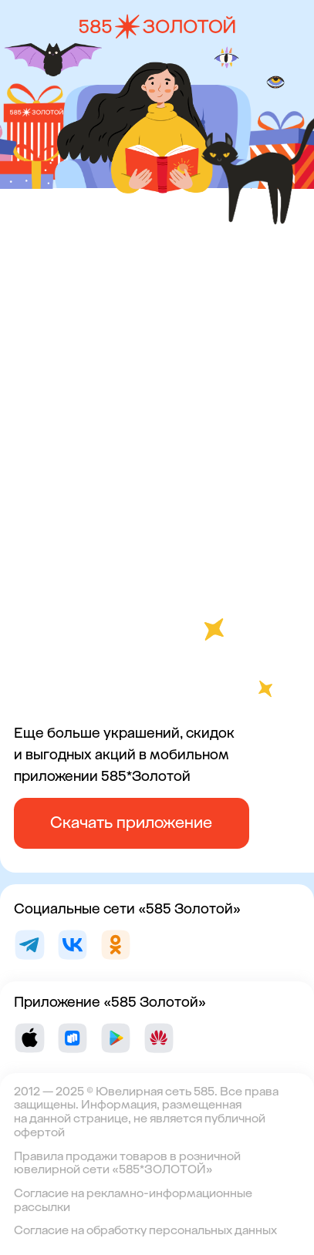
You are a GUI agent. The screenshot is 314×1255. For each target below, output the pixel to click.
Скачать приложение (131, 822)
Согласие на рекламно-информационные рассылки (133, 1200)
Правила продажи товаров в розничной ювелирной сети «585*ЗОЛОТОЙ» (127, 1163)
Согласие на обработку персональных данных (145, 1230)
